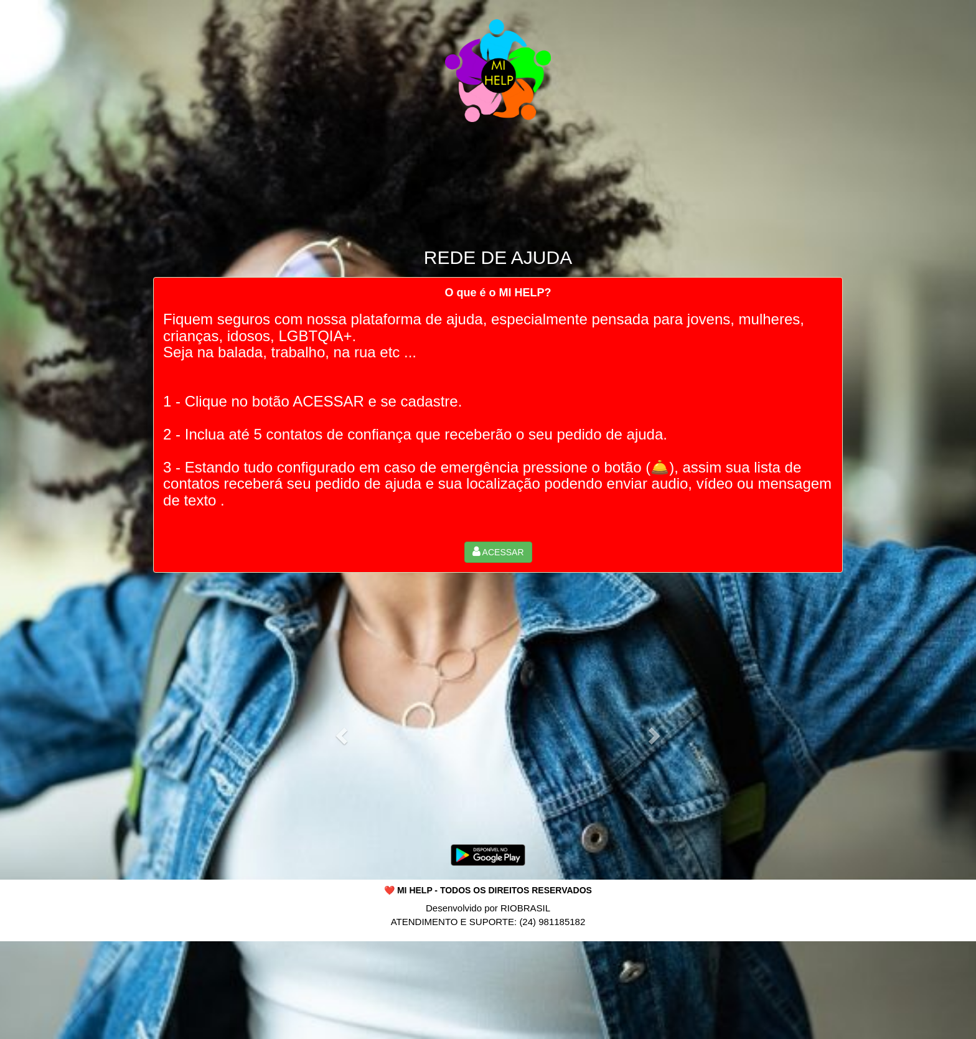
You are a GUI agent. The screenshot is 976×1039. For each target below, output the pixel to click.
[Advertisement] (488, 995)
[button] (498, 552)
